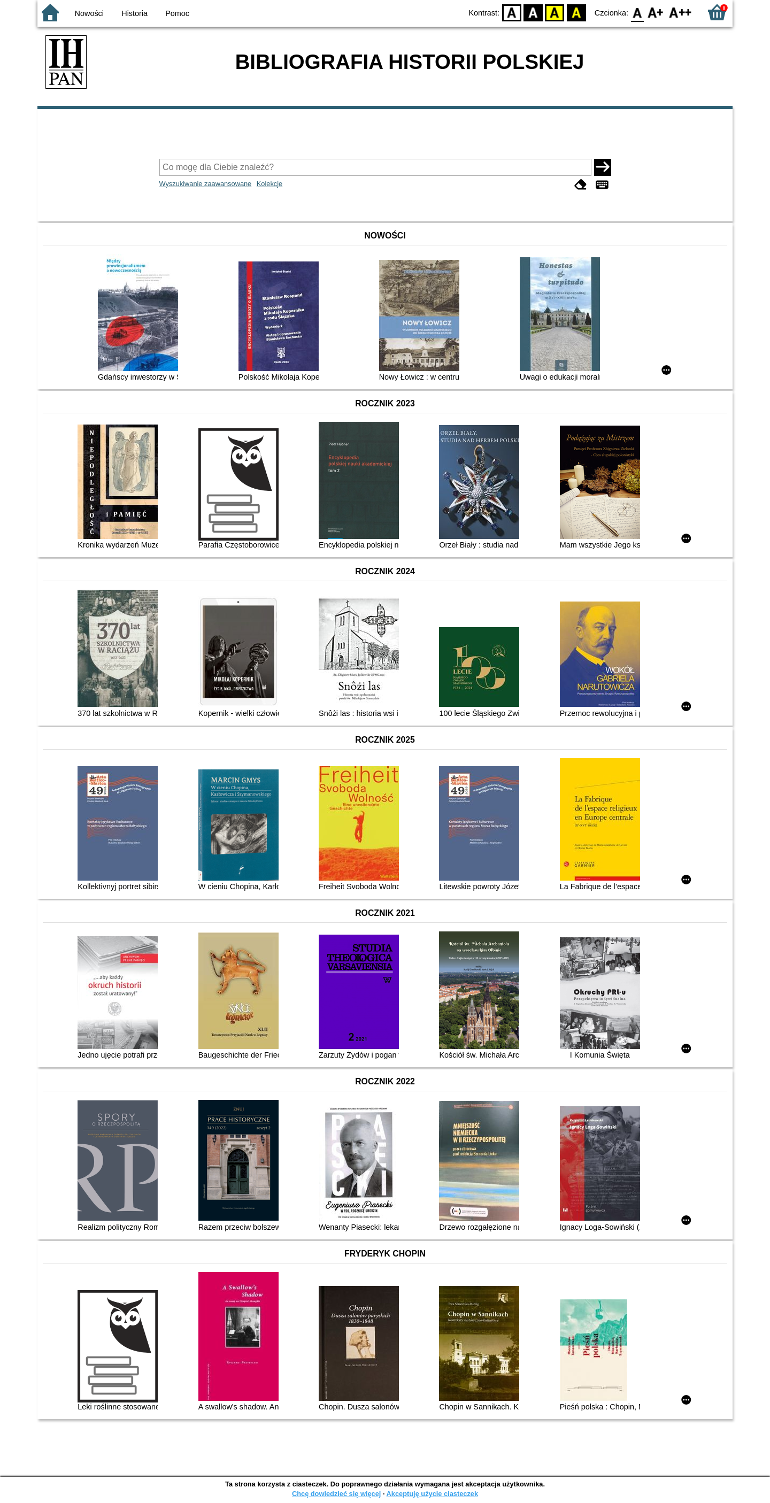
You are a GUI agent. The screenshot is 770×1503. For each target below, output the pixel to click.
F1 (656, 12)
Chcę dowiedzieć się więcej (336, 1494)
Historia (134, 13)
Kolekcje (269, 184)
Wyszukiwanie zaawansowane (205, 184)
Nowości (89, 13)
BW (533, 12)
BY (576, 12)
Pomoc (177, 13)
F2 (680, 12)
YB (554, 12)
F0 (637, 12)
